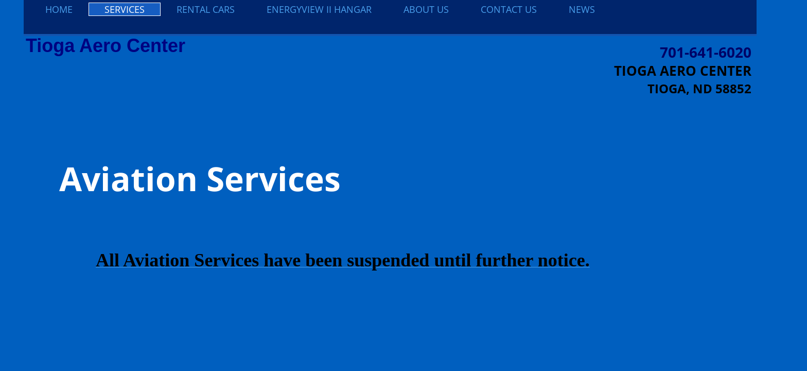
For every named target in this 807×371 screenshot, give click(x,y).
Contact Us (509, 9)
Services (124, 9)
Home (59, 9)
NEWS (582, 9)
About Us (426, 9)
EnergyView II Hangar (319, 9)
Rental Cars (206, 9)
